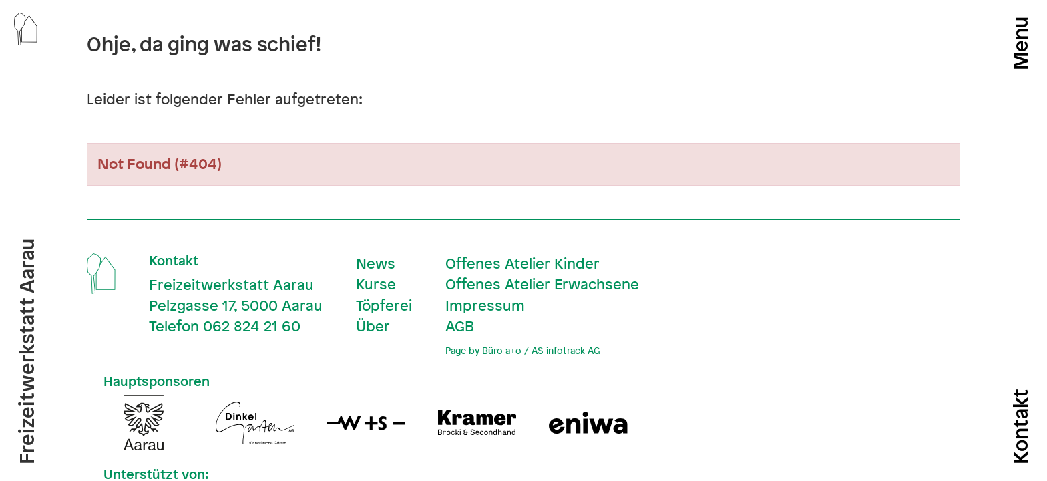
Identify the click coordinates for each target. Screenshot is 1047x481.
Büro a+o (501, 350)
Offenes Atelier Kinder (522, 263)
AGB (459, 326)
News (375, 263)
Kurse (376, 284)
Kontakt (1020, 426)
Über (373, 326)
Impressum (485, 305)
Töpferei (384, 305)
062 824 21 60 (251, 326)
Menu (1020, 43)
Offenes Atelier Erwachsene (542, 284)
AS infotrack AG (566, 350)
